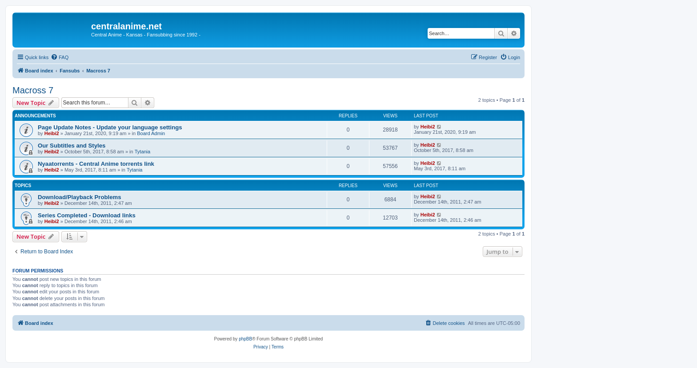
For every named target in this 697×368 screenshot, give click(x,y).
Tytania (142, 151)
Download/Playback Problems (79, 197)
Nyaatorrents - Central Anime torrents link (96, 163)
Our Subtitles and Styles (71, 145)
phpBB (245, 338)
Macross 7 (32, 90)
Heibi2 (51, 133)
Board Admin (151, 133)
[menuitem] (59, 57)
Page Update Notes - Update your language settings (110, 127)
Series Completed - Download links (87, 215)
